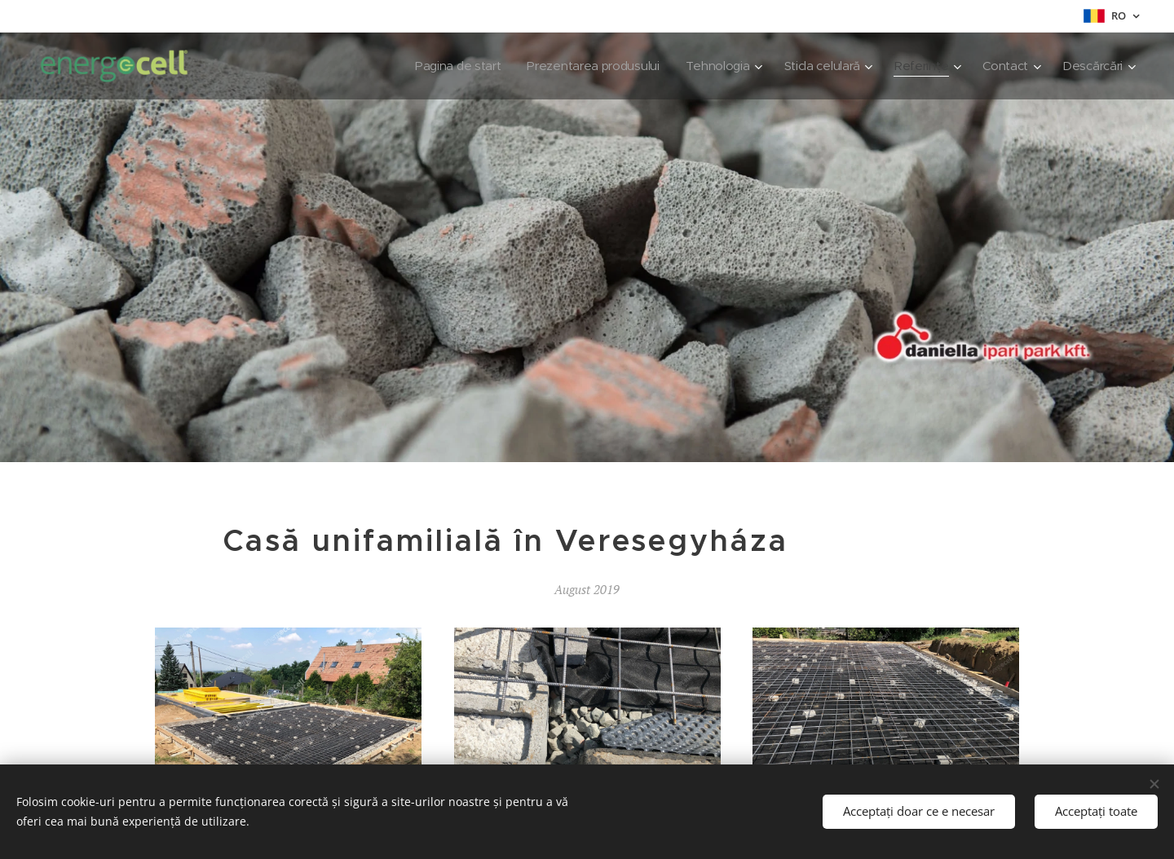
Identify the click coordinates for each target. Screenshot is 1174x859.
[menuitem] (442, 66)
